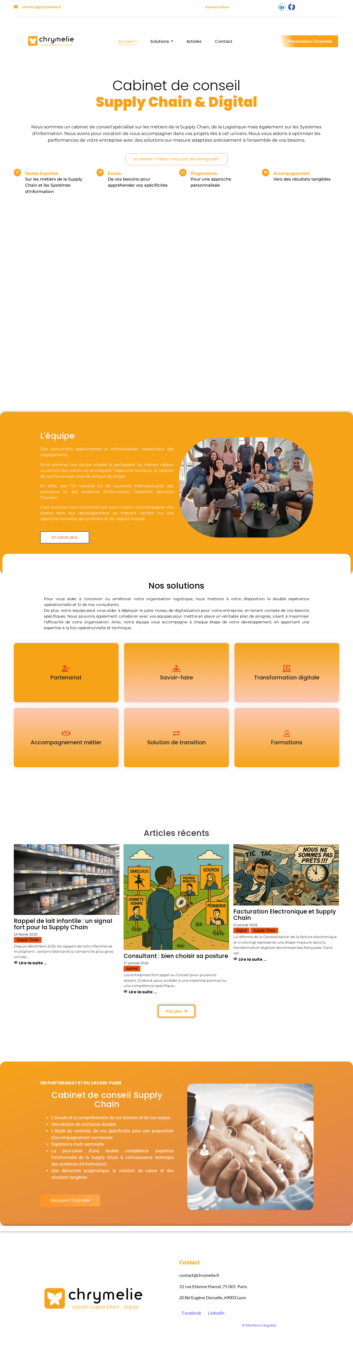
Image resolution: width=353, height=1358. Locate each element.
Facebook (191, 1313)
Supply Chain (28, 940)
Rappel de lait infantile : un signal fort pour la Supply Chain (63, 924)
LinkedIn (215, 1313)
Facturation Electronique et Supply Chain (284, 914)
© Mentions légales (259, 1325)
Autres (132, 968)
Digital (241, 930)
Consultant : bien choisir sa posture (176, 956)
